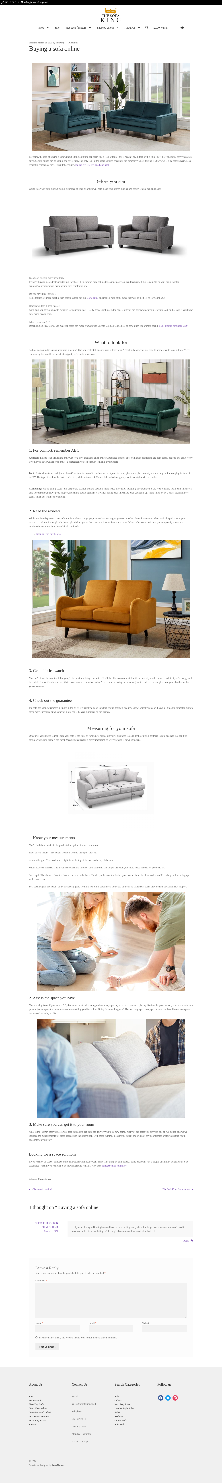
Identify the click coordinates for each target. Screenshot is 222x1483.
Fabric (118, 1412)
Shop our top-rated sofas (48, 534)
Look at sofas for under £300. (173, 326)
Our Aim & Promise (39, 1416)
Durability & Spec (38, 1420)
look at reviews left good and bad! (92, 165)
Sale (57, 27)
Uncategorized (44, 1179)
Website (146, 1323)
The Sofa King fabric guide (175, 1189)
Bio (31, 1396)
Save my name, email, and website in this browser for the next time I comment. (78, 1337)
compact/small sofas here (114, 1165)
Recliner (119, 1416)
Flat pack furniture (76, 27)
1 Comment (73, 43)
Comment (41, 1280)
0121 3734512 (9, 2)
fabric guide (93, 298)
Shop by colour (105, 27)
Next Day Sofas (37, 1404)
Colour (118, 1400)
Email (93, 1323)
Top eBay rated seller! (40, 1412)
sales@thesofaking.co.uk (34, 2)
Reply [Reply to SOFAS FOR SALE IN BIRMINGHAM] (186, 1240)
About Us (130, 27)
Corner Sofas (121, 1420)
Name (39, 1323)
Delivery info (35, 1400)
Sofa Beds (120, 1424)
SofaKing (60, 43)
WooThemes (58, 1465)
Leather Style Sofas (124, 1408)
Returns (33, 1424)
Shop (41, 27)
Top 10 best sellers (38, 1408)
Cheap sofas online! (42, 1189)
